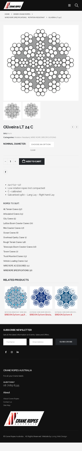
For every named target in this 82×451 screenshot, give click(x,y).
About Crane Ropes (11, 407)
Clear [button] (32, 150)
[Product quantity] (10, 161)
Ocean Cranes (10, 235)
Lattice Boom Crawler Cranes (17, 225)
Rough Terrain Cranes (13, 246)
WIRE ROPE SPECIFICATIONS (43, 137)
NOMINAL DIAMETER (14, 144)
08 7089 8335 (11, 393)
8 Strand (33, 320)
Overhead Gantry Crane (14, 241)
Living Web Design (59, 445)
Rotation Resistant (22, 137)
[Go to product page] (16, 305)
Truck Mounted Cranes (14, 262)
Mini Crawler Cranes (12, 230)
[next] (77, 127)
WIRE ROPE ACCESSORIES (16, 272)
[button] (70, 5)
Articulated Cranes (12, 214)
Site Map (6, 414)
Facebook (5, 172)
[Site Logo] (13, 5)
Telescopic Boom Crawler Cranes (19, 251)
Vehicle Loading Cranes (14, 267)
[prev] (73, 127)
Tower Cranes (10, 256)
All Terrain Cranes (11, 209)
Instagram (13, 360)
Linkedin (19, 360)
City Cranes (8, 220)
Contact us (7, 410)
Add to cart (33, 161)
